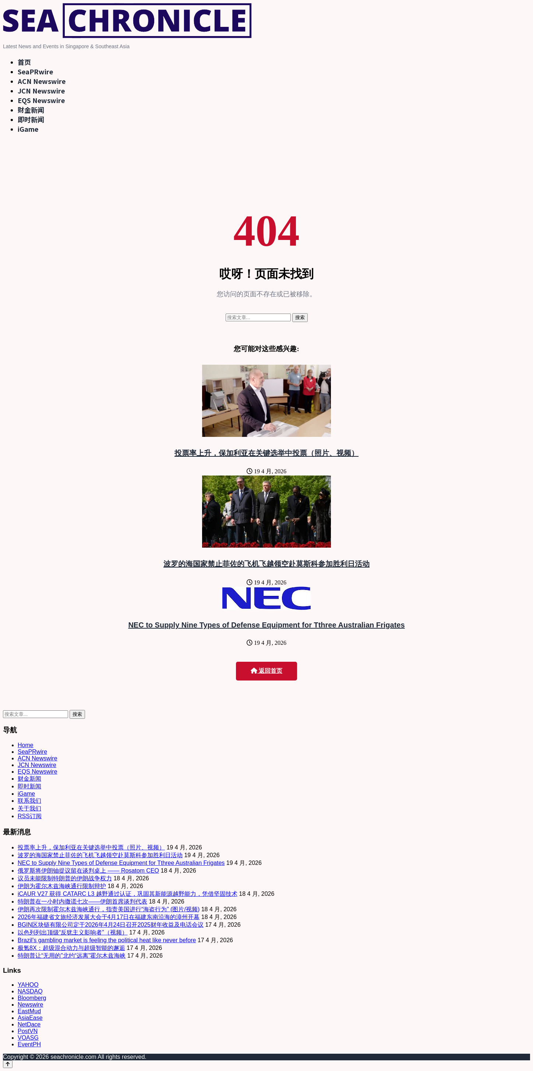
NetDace (29, 1024)
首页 (24, 62)
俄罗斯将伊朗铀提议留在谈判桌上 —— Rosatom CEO (88, 870)
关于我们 (29, 808)
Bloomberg (32, 998)
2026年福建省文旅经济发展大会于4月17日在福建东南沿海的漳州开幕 (109, 917)
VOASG (28, 1038)
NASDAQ (30, 991)
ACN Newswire (42, 81)
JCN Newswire (41, 90)
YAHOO (28, 985)
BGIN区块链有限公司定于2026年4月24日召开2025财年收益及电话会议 (111, 925)
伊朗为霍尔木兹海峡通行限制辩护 (62, 886)
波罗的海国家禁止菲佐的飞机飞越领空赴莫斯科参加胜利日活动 (266, 564)
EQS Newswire (41, 100)
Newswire (30, 1004)
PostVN (28, 1031)
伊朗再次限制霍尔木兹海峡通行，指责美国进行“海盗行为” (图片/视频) (109, 909)
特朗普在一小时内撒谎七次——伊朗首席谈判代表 (82, 901)
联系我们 (29, 801)
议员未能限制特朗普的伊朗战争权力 (65, 878)
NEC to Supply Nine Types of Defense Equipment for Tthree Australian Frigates (266, 625)
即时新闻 (31, 119)
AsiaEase (30, 1018)
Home (25, 745)
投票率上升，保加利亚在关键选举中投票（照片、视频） (266, 453)
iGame (28, 129)
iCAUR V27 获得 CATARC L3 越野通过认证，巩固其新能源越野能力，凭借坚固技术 (127, 894)
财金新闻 (31, 109)
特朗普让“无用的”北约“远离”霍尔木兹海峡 (72, 955)
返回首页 (266, 671)
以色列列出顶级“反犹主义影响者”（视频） (73, 932)
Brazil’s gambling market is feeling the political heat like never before (107, 940)
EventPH (29, 1044)
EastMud (29, 1011)
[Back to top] (8, 1064)
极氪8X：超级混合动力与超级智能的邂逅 (71, 948)
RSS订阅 (30, 816)
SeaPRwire (35, 71)
